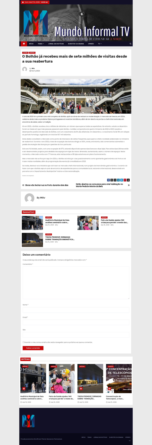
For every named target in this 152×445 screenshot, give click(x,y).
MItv (33, 68)
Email (25, 317)
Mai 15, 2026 (49, 242)
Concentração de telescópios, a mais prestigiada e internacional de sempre (117, 400)
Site (24, 330)
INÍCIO (31, 44)
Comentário (28, 264)
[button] (130, 44)
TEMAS (41, 44)
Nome (25, 305)
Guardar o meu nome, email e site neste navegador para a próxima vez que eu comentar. (58, 342)
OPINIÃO (91, 44)
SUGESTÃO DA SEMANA (76, 44)
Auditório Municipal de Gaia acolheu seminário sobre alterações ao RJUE (57, 222)
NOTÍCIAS (32, 52)
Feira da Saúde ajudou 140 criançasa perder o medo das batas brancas (114, 222)
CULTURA (25, 52)
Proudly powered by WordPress (31, 439)
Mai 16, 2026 (49, 225)
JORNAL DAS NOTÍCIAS (56, 44)
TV (99, 44)
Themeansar (58, 439)
